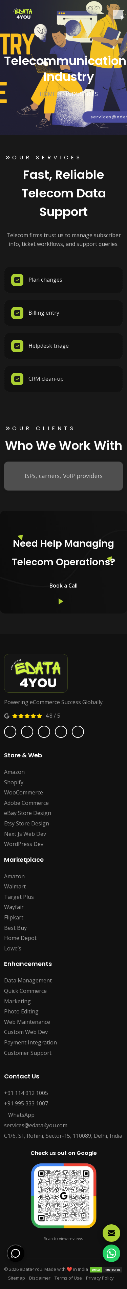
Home (48, 94)
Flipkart (13, 917)
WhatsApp (19, 1115)
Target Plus (19, 897)
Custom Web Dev (26, 1032)
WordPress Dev (23, 844)
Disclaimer (39, 1278)
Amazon (14, 772)
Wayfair (14, 907)
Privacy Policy (100, 1278)
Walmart (15, 886)
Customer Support (27, 1053)
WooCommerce (23, 792)
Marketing (17, 1001)
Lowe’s (12, 948)
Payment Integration (30, 1042)
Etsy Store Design (26, 823)
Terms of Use (68, 1278)
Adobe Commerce (26, 803)
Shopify (13, 782)
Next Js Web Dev (25, 834)
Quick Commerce (25, 991)
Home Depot (20, 938)
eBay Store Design (27, 813)
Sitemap (16, 1278)
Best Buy (15, 928)
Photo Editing (21, 1011)
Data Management (28, 980)
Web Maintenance (27, 1022)
